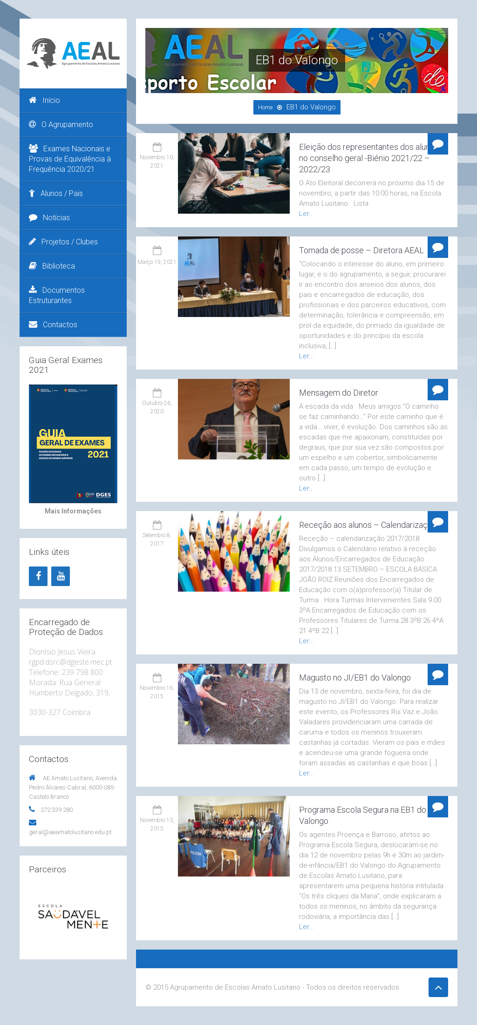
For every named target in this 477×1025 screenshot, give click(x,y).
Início (44, 100)
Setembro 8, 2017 (157, 539)
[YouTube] (60, 576)
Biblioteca (52, 266)
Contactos (53, 324)
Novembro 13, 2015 (157, 824)
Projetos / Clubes (63, 241)
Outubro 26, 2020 (157, 407)
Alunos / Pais (56, 193)
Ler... (306, 213)
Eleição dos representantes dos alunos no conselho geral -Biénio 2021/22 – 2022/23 (369, 158)
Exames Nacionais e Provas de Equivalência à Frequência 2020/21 (70, 159)
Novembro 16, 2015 (157, 692)
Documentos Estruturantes (57, 295)
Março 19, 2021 (157, 262)
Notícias (49, 217)
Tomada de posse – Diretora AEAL (361, 250)
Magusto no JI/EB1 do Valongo (355, 677)
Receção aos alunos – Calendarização (367, 525)
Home (265, 107)
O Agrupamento (61, 124)
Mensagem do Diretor (338, 393)
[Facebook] (38, 576)
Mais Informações (73, 511)
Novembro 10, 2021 (157, 161)
